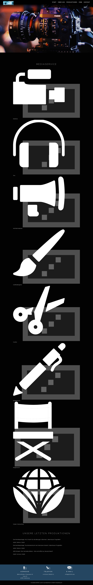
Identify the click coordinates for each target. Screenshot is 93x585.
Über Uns (61, 2)
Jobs (80, 2)
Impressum (58, 582)
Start (54, 2)
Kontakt (87, 2)
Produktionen (71, 2)
